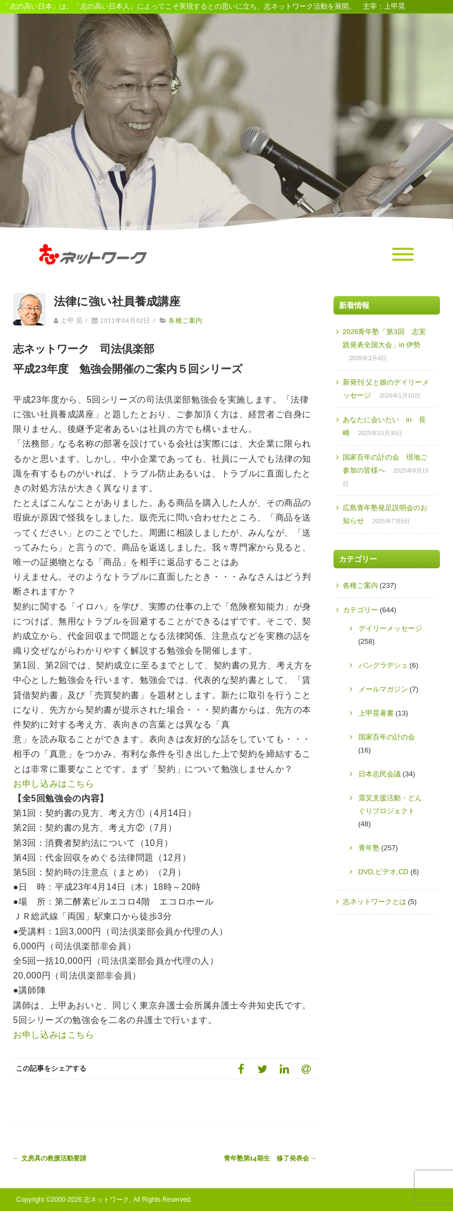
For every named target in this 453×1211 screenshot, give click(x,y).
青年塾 (369, 848)
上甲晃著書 (376, 713)
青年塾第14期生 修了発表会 (270, 1158)
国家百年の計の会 (386, 737)
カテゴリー (360, 610)
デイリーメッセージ (390, 628)
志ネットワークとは (374, 902)
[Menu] (403, 255)
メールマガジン (383, 689)
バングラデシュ (383, 665)
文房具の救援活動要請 (49, 1158)
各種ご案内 (185, 320)
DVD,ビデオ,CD (383, 872)
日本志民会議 (379, 774)
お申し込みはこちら (54, 783)
